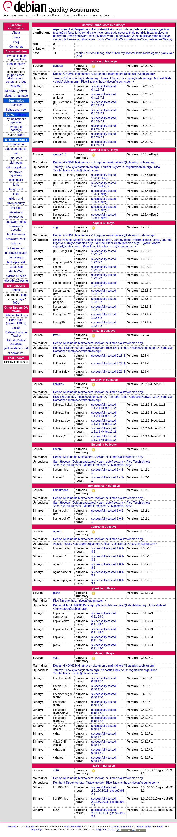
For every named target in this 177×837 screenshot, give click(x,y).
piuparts (11, 826)
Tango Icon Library (105, 829)
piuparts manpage (16, 95)
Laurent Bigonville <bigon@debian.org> (126, 78)
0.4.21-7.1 (97, 89)
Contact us (16, 46)
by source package (16, 128)
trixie (16, 193)
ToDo (16, 302)
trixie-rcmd (16, 198)
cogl (102, 53)
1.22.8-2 (96, 254)
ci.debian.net (16, 353)
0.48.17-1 (97, 681)
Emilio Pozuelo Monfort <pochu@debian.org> (82, 239)
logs (23, 81)
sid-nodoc (16, 162)
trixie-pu (16, 207)
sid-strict (16, 158)
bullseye (20, 114)
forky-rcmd (16, 189)
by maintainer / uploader (16, 120)
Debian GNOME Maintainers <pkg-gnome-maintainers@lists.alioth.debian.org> (104, 73)
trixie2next (16, 212)
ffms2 (109, 53)
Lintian (16, 327)
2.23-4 (121, 355)
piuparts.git (37, 829)
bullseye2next (16, 262)
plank (164, 53)
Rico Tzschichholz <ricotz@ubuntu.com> (107, 81)
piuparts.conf (15, 75)
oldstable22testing (16, 280)
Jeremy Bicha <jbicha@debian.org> (76, 78)
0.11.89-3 (97, 616)
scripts (10, 81)
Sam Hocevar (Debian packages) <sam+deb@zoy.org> (89, 461)
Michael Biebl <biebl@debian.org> (117, 243)
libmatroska (143, 53)
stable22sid (16, 271)
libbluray (119, 53)
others (160, 826)
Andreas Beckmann (120, 826)
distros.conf (15, 78)
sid (16, 153)
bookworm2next (16, 238)
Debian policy (16, 63)
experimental (16, 144)
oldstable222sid (16, 276)
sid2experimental (16, 148)
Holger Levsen (143, 826)
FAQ (16, 42)
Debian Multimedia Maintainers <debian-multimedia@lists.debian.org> (98, 343)
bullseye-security (16, 252)
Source (16, 289)
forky (16, 184)
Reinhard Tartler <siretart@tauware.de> (78, 347)
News (16, 37)
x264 (79, 56)
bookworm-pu (16, 234)
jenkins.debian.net (16, 348)
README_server (16, 91)
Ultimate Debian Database (16, 342)
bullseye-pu (16, 257)
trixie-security (16, 203)
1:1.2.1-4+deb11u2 (103, 407)
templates (20, 59)
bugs (24, 294)
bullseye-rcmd (16, 248)
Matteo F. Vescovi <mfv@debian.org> (107, 465)
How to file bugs (16, 55)
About (16, 32)
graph (20, 134)
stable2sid (16, 266)
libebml (130, 53)
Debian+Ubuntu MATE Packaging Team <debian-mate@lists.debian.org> (100, 605)
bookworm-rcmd (16, 221)
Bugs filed (16, 104)
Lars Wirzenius (73, 826)
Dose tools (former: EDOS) (16, 321)
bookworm (16, 217)
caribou (80, 53)
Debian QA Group (16, 315)
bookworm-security (16, 228)
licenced (30, 826)
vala (171, 53)
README (16, 86)
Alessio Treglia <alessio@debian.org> (77, 543)
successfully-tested (103, 86)
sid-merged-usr (16, 167)
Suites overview (16, 109)
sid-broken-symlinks (16, 173)
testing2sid (16, 179)
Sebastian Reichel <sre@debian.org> (125, 670)
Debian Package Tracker (16, 334)
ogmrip (155, 53)
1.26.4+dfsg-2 (100, 178)
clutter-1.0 (92, 53)
